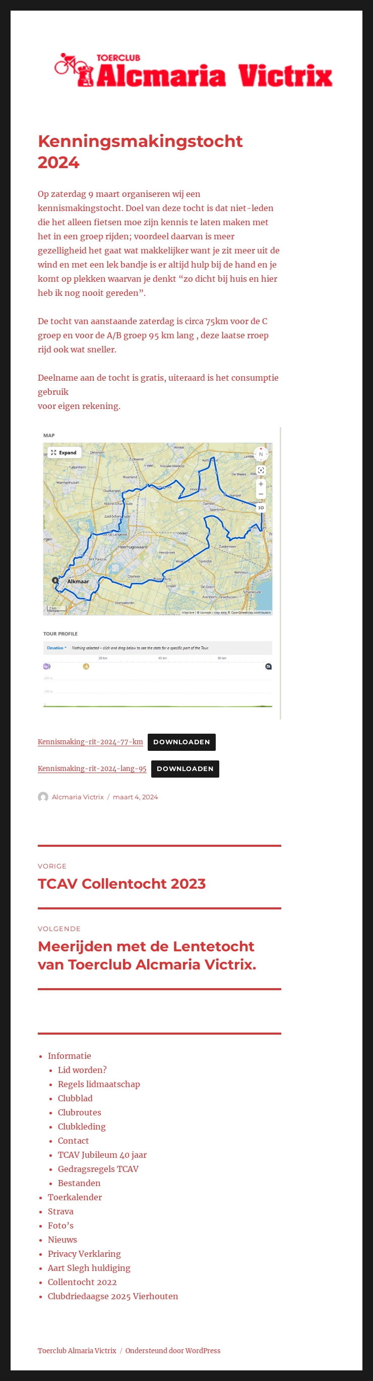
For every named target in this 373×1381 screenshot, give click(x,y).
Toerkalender (75, 1197)
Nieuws (62, 1240)
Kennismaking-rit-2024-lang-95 (92, 768)
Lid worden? (82, 1070)
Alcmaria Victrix (78, 797)
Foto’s (61, 1225)
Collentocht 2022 (82, 1282)
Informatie (69, 1056)
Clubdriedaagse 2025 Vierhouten (113, 1296)
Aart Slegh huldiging (89, 1268)
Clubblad (75, 1098)
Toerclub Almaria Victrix (77, 1351)
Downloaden (181, 742)
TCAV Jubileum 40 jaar (102, 1155)
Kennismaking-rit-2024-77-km (90, 742)
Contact (73, 1141)
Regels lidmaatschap (99, 1084)
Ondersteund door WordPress (173, 1351)
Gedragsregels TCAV (98, 1169)
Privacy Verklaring (84, 1254)
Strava (61, 1211)
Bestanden (79, 1183)
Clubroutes (79, 1112)
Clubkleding (82, 1126)
